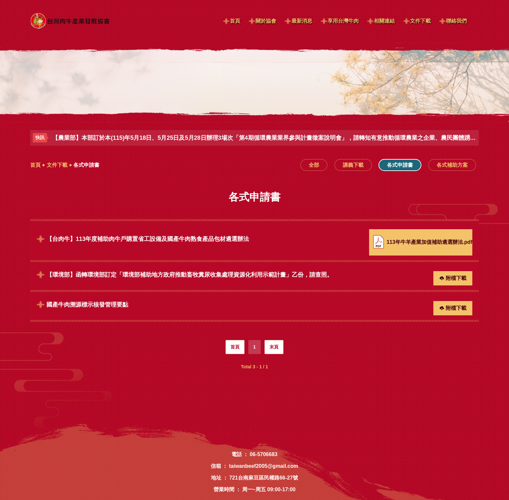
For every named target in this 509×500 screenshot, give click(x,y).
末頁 (274, 346)
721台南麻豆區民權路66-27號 (263, 477)
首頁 (35, 165)
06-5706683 (263, 454)
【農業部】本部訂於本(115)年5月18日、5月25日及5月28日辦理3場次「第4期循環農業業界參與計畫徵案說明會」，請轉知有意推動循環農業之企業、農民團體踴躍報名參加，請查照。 (264, 138)
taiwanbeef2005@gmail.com (263, 466)
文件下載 (57, 165)
